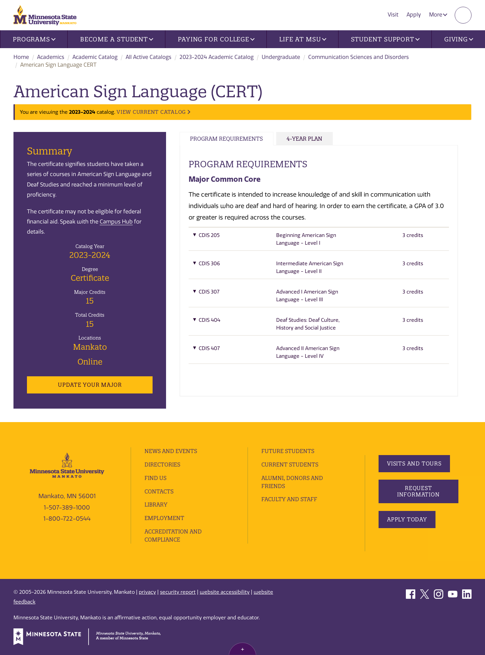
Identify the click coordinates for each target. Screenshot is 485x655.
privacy (147, 592)
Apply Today (407, 519)
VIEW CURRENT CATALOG (151, 112)
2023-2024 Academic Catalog (217, 57)
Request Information (418, 491)
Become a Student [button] (116, 39)
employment (164, 518)
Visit (393, 14)
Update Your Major (90, 384)
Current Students (289, 464)
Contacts (158, 491)
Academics (50, 57)
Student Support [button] (385, 39)
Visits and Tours (414, 463)
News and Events (170, 451)
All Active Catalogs (148, 57)
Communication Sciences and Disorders (358, 57)
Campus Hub (116, 221)
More (438, 14)
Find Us (155, 478)
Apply (414, 14)
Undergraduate (281, 57)
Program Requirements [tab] (226, 138)
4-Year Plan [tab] (304, 138)
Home (21, 57)
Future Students (287, 451)
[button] (319, 241)
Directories (162, 464)
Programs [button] (34, 39)
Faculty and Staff (289, 499)
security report (178, 592)
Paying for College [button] (216, 39)
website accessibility (225, 592)
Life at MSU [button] (302, 39)
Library (155, 504)
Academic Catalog (95, 57)
